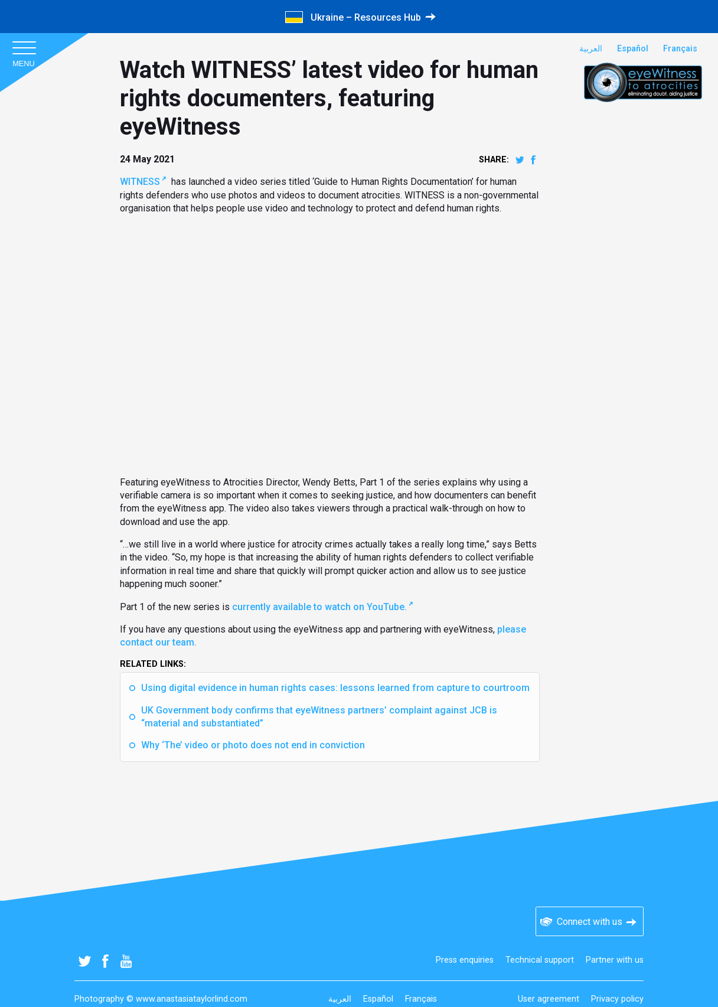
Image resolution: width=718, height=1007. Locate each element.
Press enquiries (465, 960)
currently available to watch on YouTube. (319, 606)
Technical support (539, 960)
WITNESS (140, 181)
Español (632, 49)
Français (680, 49)
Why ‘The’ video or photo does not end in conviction (253, 745)
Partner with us (615, 960)
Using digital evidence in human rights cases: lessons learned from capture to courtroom (335, 687)
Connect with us (589, 921)
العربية (590, 49)
